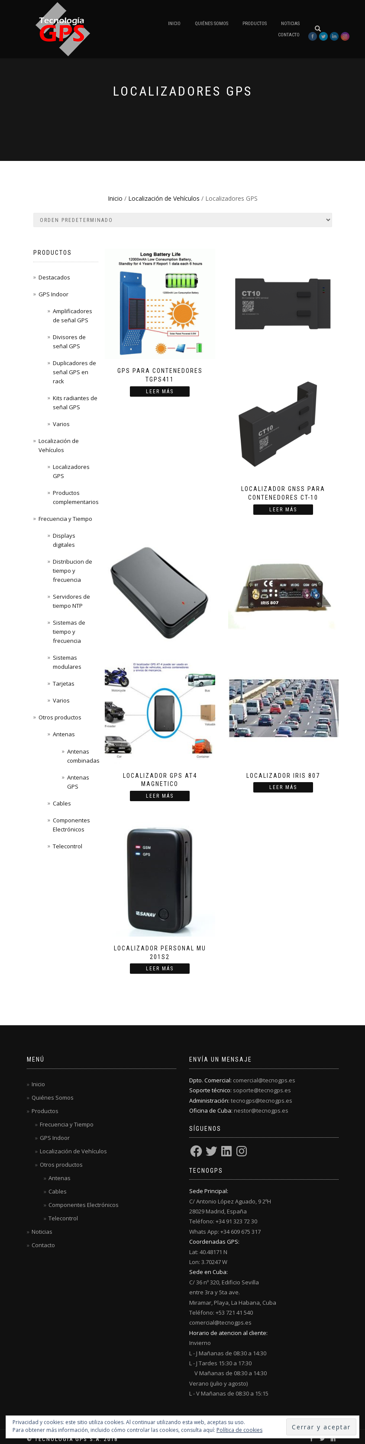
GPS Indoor (53, 294)
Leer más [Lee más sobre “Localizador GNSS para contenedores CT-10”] (283, 510)
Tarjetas (63, 683)
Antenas (64, 734)
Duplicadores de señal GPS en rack (74, 372)
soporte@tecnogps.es (262, 1090)
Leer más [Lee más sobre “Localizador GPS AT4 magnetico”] (160, 796)
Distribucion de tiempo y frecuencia (72, 571)
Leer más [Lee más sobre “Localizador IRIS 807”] (283, 787)
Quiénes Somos (211, 23)
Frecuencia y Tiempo (65, 519)
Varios (61, 424)
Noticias (290, 23)
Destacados (54, 277)
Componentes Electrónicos (83, 1205)
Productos (254, 23)
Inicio (174, 23)
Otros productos (60, 717)
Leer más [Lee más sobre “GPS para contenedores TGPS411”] (160, 391)
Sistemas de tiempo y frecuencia (69, 632)
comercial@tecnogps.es (264, 1080)
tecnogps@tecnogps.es (261, 1100)
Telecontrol (67, 846)
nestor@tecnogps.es (261, 1110)
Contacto (289, 35)
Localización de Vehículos (164, 198)
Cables (62, 803)
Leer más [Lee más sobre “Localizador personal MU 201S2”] (160, 969)
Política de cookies (239, 1430)
